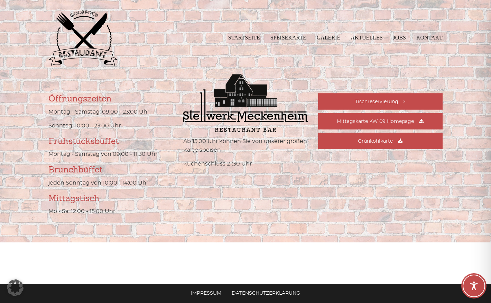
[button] (15, 288)
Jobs (399, 38)
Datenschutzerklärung (266, 293)
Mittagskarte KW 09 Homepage (375, 121)
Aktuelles (366, 38)
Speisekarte (288, 38)
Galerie (328, 38)
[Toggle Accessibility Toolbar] (474, 286)
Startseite (244, 38)
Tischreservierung (376, 101)
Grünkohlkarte (375, 141)
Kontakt (429, 38)
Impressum (206, 293)
